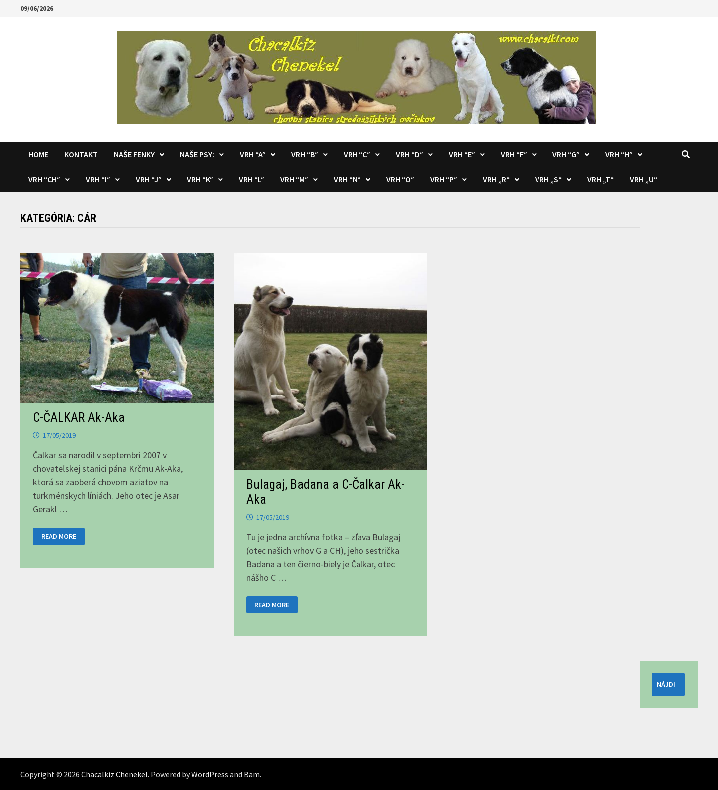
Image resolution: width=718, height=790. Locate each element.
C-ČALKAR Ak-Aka (79, 417)
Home (38, 154)
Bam (252, 774)
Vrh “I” (98, 179)
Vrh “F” (514, 154)
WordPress (209, 774)
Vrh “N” (347, 179)
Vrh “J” (149, 179)
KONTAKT (81, 154)
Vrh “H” (619, 154)
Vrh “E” (462, 154)
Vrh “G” (566, 154)
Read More (58, 536)
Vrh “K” (200, 179)
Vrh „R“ (496, 179)
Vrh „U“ (643, 179)
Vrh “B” (304, 154)
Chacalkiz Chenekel (114, 774)
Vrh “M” (294, 179)
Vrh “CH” (44, 179)
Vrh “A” (253, 154)
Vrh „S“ (548, 179)
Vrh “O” (400, 179)
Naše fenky (134, 154)
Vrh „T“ (600, 179)
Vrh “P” (443, 179)
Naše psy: (197, 154)
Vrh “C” (357, 154)
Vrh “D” (409, 154)
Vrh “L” (251, 179)
